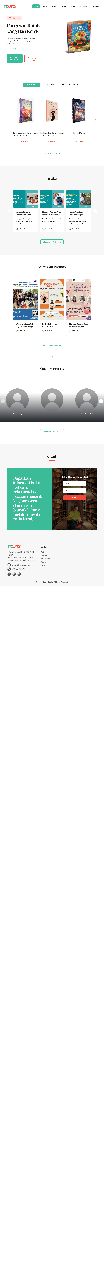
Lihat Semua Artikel (52, 242)
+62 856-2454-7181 (16, 569)
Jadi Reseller (45, 559)
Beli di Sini (25, 141)
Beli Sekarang (15, 58)
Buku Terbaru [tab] (50, 84)
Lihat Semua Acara (52, 345)
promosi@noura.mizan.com (19, 565)
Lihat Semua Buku (32, 58)
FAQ (42, 552)
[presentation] (9, 119)
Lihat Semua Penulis (52, 432)
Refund (43, 562)
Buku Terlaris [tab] (32, 84)
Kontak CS (44, 565)
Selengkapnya (12, 48)
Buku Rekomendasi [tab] (70, 84)
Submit (74, 497)
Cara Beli (44, 555)
